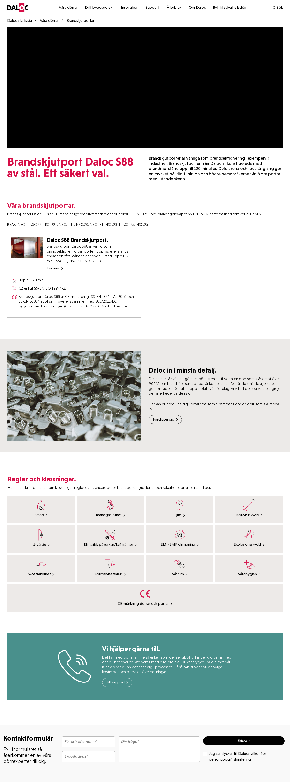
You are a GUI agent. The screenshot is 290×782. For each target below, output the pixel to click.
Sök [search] (277, 8)
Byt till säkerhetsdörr (230, 8)
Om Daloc (197, 8)
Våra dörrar (68, 8)
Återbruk (174, 8)
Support (152, 8)
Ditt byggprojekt (99, 8)
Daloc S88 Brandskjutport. (77, 240)
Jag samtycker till (234, 756)
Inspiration (129, 8)
